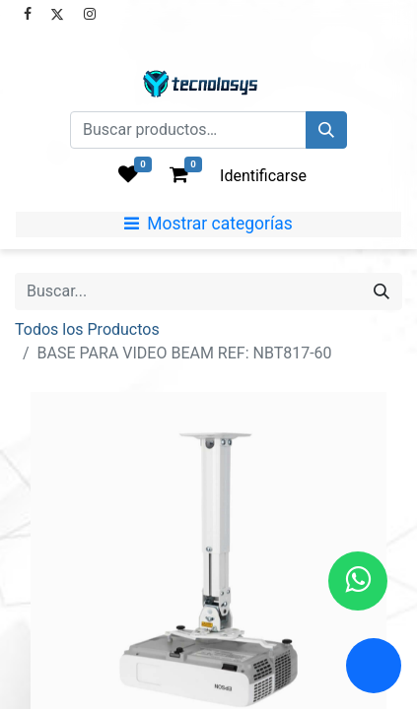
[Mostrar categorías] (208, 224)
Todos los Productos (87, 329)
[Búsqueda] (326, 130)
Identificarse (263, 175)
